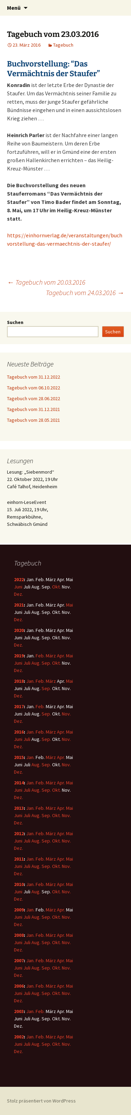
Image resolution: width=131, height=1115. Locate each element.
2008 (19, 935)
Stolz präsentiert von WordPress (41, 1101)
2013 (19, 808)
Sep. (46, 663)
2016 (19, 732)
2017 (19, 706)
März (51, 656)
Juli (26, 663)
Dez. (18, 594)
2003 (19, 1011)
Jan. (30, 681)
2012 (19, 833)
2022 (19, 579)
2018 (19, 681)
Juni (18, 587)
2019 (19, 656)
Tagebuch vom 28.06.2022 (33, 398)
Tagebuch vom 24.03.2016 (85, 292)
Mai (69, 605)
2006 (19, 986)
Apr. (61, 656)
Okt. (56, 587)
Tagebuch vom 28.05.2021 (33, 420)
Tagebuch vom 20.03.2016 (46, 282)
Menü (14, 7)
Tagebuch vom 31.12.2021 (33, 409)
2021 (19, 605)
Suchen (15, 322)
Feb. (40, 656)
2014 (19, 783)
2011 (19, 859)
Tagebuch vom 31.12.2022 (33, 377)
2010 (19, 884)
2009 (19, 910)
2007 (19, 960)
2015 (19, 757)
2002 (19, 1037)
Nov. (66, 714)
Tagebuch (63, 45)
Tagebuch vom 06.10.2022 (33, 388)
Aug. (36, 663)
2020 (19, 630)
